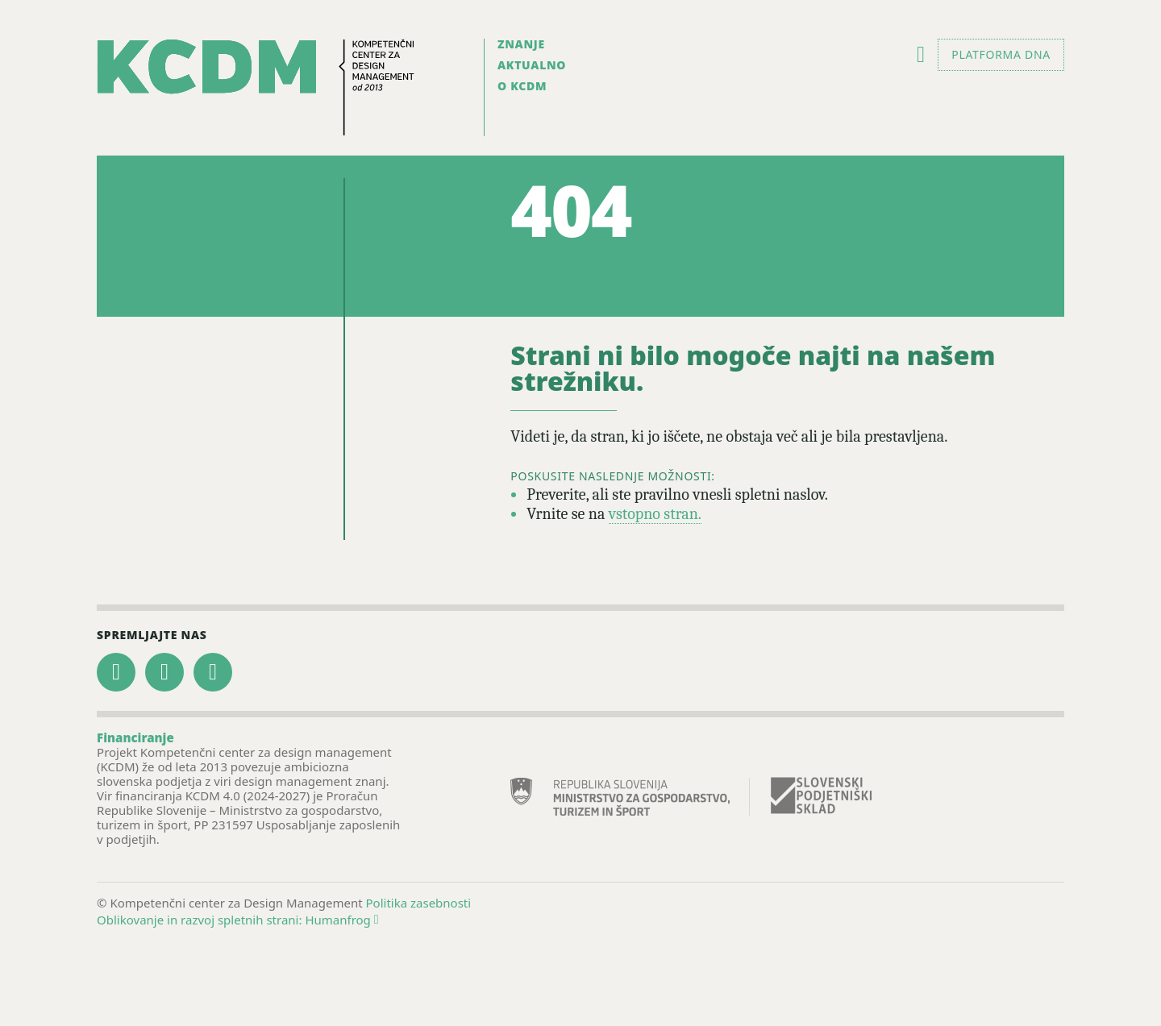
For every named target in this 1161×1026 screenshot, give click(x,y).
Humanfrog (341, 919)
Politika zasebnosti (419, 903)
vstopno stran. (655, 514)
